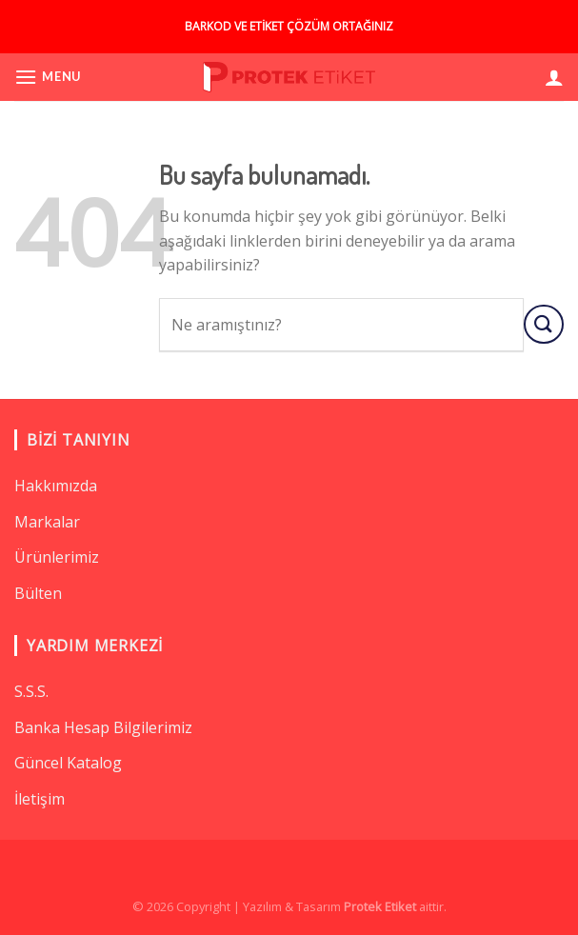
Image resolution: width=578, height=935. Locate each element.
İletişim (39, 798)
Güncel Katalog (68, 762)
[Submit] (544, 324)
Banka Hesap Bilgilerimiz (103, 727)
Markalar (47, 521)
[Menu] (47, 76)
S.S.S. (31, 691)
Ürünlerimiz (56, 557)
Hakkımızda (55, 485)
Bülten (38, 593)
